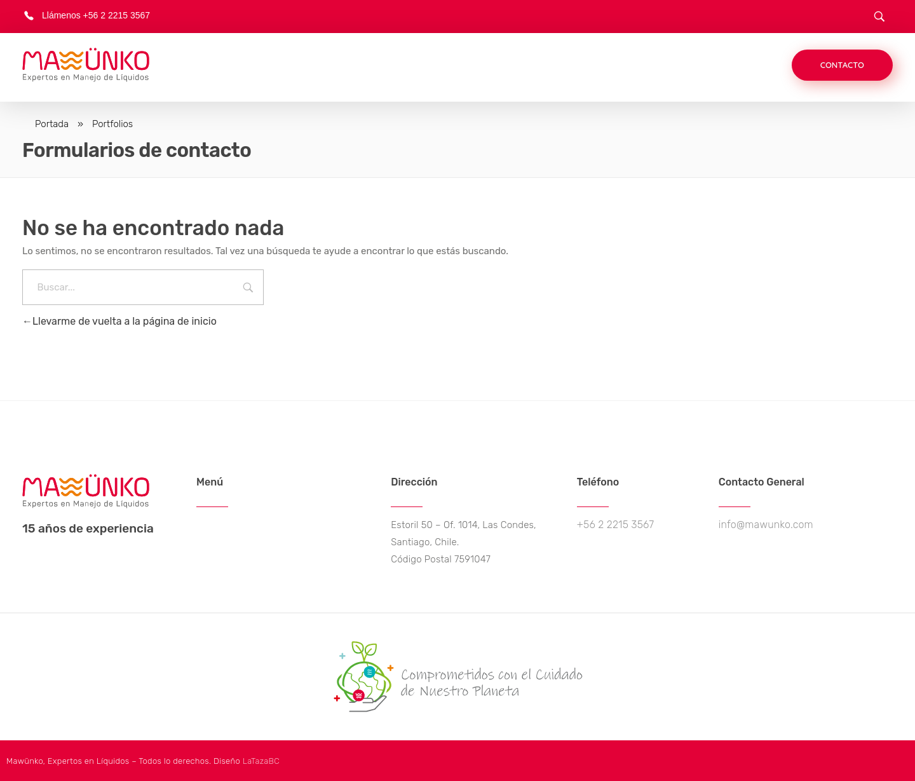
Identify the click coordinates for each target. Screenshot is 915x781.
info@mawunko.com (766, 525)
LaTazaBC (261, 761)
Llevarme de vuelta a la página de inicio (119, 321)
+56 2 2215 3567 (615, 525)
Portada (52, 124)
